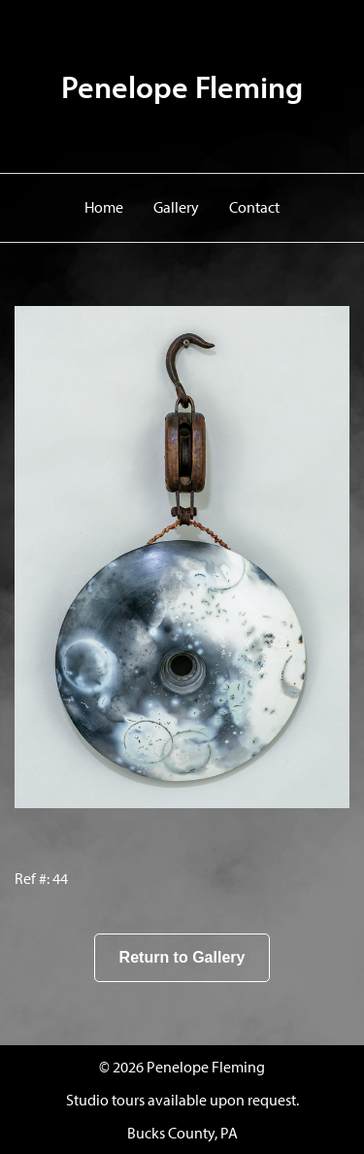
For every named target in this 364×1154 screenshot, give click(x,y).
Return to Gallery (182, 957)
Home (103, 207)
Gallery (176, 207)
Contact (254, 207)
